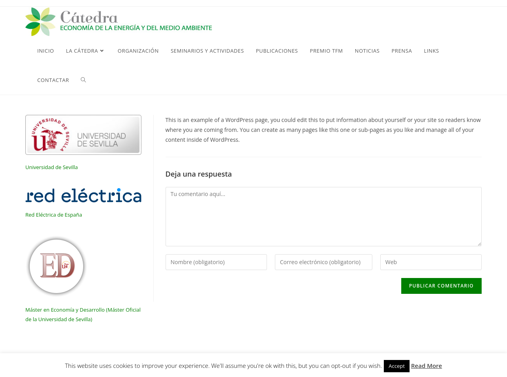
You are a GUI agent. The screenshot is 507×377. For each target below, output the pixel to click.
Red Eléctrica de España (53, 214)
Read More (426, 365)
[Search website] (83, 80)
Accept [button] (397, 365)
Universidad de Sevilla (51, 167)
